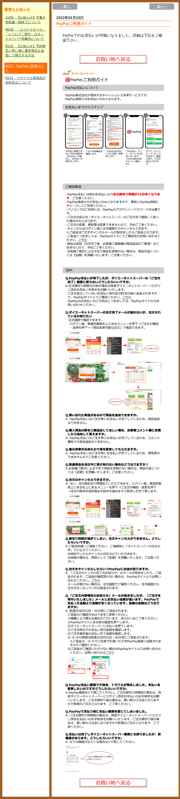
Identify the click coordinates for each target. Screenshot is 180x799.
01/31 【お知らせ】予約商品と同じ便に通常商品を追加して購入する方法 (25, 50)
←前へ (65, 6)
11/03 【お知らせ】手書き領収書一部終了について (25, 20)
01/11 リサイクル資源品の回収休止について (25, 80)
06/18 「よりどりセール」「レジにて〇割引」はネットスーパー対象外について (25, 34)
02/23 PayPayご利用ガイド (24, 68)
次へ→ (162, 6)
